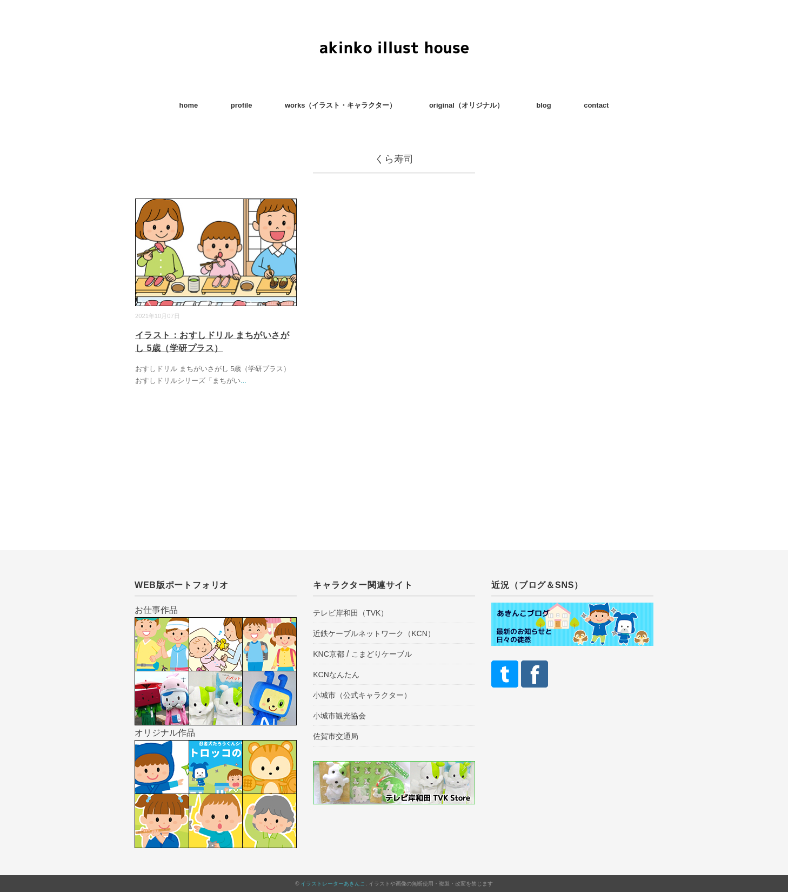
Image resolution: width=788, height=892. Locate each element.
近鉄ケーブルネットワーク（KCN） (374, 633)
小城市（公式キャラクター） (362, 695)
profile (241, 105)
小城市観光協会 (339, 715)
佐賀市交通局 (335, 736)
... (243, 380)
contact (596, 105)
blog (543, 105)
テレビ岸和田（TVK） (350, 613)
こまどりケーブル (381, 654)
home (188, 105)
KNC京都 (328, 654)
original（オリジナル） (466, 105)
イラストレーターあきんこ (332, 884)
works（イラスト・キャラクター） (341, 105)
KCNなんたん (336, 674)
